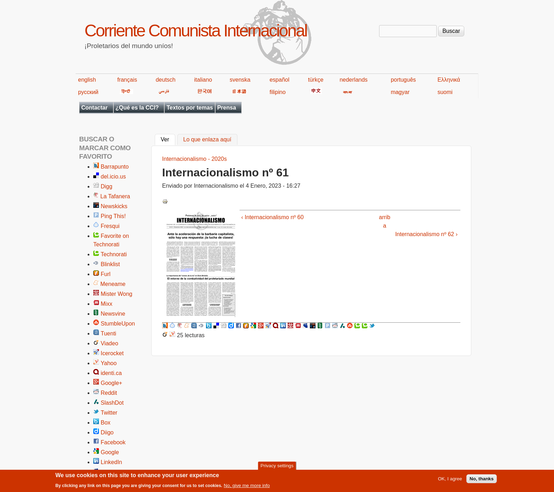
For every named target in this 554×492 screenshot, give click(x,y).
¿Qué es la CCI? (137, 108)
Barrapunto (115, 167)
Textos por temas (189, 108)
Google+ (111, 383)
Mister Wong (116, 294)
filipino (277, 92)
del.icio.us (113, 177)
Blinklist (110, 264)
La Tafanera (115, 196)
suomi (445, 92)
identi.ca (111, 373)
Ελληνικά (448, 80)
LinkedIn (111, 462)
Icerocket (112, 353)
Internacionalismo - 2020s (194, 159)
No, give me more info (247, 487)
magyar (400, 92)
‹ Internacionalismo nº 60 (272, 217)
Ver (168, 139)
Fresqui (110, 226)
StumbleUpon (118, 324)
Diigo (107, 432)
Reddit (109, 393)
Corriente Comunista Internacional (195, 30)
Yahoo (109, 363)
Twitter (109, 413)
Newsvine (113, 314)
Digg (106, 186)
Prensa (226, 108)
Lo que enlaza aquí (207, 140)
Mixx (106, 304)
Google (110, 452)
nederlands (353, 80)
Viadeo (109, 343)
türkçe (316, 80)
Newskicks (114, 206)
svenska (240, 80)
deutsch (166, 80)
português (403, 80)
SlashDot (112, 403)
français (127, 80)
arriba (384, 221)
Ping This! (113, 216)
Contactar (94, 108)
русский (88, 92)
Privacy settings (276, 467)
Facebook (113, 442)
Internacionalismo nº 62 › (426, 234)
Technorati (114, 254)
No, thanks (482, 481)
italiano (203, 80)
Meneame (112, 284)
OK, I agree (450, 481)
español (279, 80)
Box (106, 423)
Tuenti (108, 333)
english (87, 80)
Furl (106, 274)
